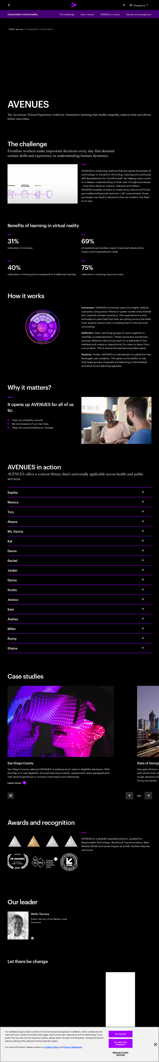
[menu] (9, 5)
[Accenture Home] (74, 5)
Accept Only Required (120, 1043)
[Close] (155, 1044)
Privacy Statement (73, 1047)
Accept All (120, 1034)
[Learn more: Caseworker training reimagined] (17, 782)
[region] (79, 1044)
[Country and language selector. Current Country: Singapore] (139, 5)
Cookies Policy (51, 1047)
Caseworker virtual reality (23, 14)
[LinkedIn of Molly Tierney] (32, 938)
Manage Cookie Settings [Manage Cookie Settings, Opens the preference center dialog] (120, 1053)
